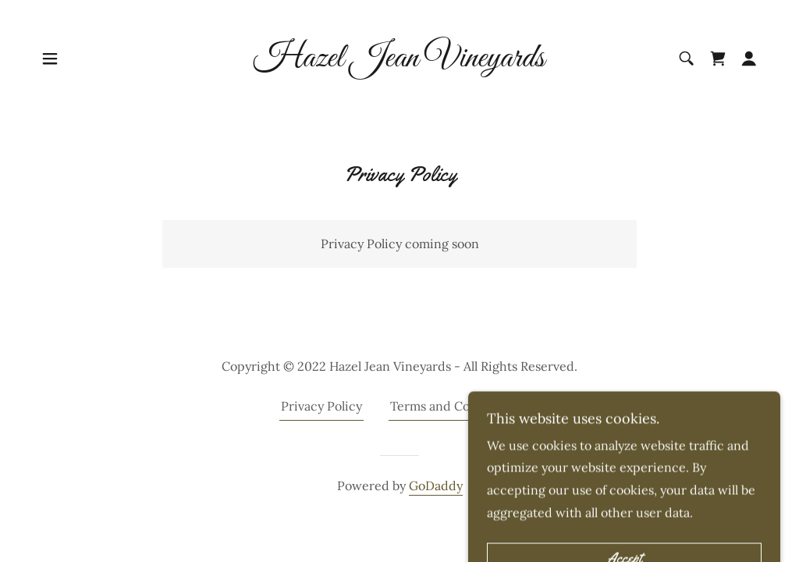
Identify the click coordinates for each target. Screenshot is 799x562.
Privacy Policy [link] (321, 406)
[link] (399, 61)
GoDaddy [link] (436, 485)
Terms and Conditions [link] (454, 406)
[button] (50, 58)
